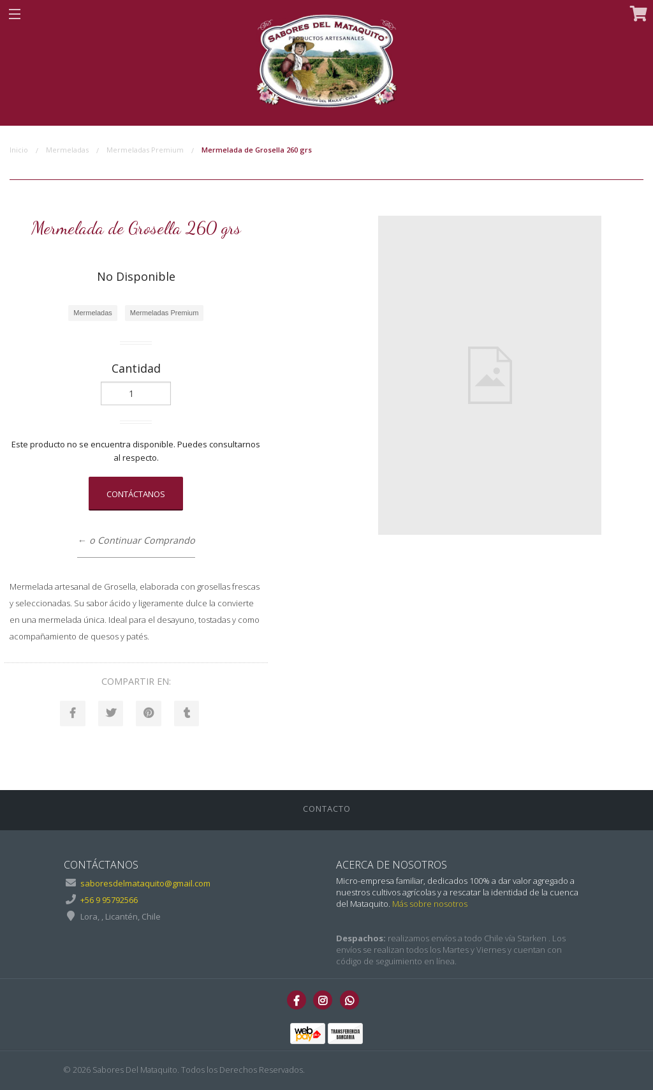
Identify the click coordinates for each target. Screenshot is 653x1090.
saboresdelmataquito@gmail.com (145, 884)
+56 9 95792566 (109, 900)
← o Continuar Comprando (135, 540)
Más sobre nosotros (429, 904)
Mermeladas (67, 149)
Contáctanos (135, 494)
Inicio (19, 149)
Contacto (327, 808)
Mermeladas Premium (145, 149)
